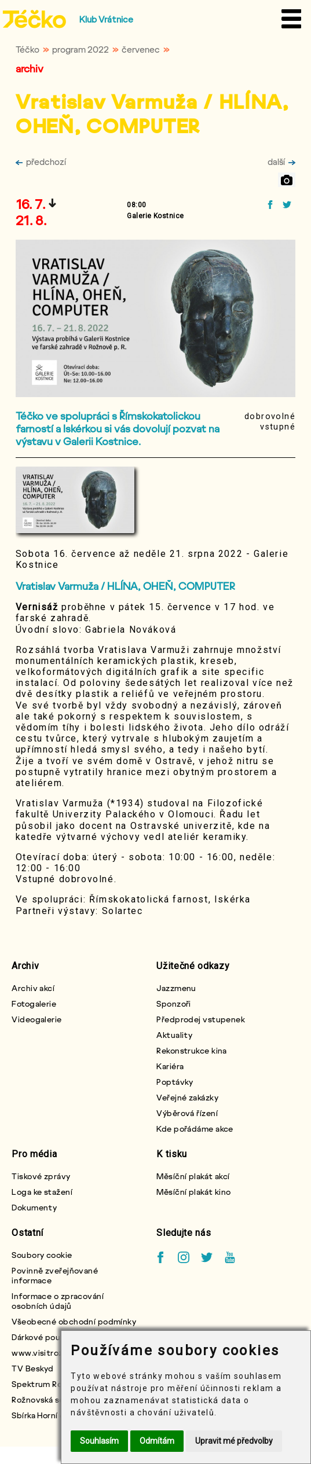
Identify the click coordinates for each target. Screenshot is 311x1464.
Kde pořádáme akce (194, 1128)
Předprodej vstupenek (200, 1019)
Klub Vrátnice (106, 19)
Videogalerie (36, 1019)
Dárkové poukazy (44, 1337)
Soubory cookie (42, 1255)
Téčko (27, 49)
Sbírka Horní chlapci (50, 1415)
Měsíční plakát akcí (192, 1176)
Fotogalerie (34, 1003)
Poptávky (174, 1082)
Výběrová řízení (187, 1113)
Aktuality (174, 1035)
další (281, 161)
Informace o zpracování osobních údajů (58, 1301)
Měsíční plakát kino (193, 1192)
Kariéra (170, 1066)
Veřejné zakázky (187, 1097)
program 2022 (80, 49)
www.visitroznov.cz (50, 1352)
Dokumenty (34, 1207)
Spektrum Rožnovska (52, 1384)
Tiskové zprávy (41, 1176)
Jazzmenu (176, 988)
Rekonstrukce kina (191, 1050)
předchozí (41, 161)
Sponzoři (173, 1003)
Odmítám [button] (157, 1440)
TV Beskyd (32, 1368)
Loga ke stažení (42, 1192)
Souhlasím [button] (99, 1440)
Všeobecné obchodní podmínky (74, 1321)
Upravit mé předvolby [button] (234, 1440)
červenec (141, 49)
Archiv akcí (33, 988)
